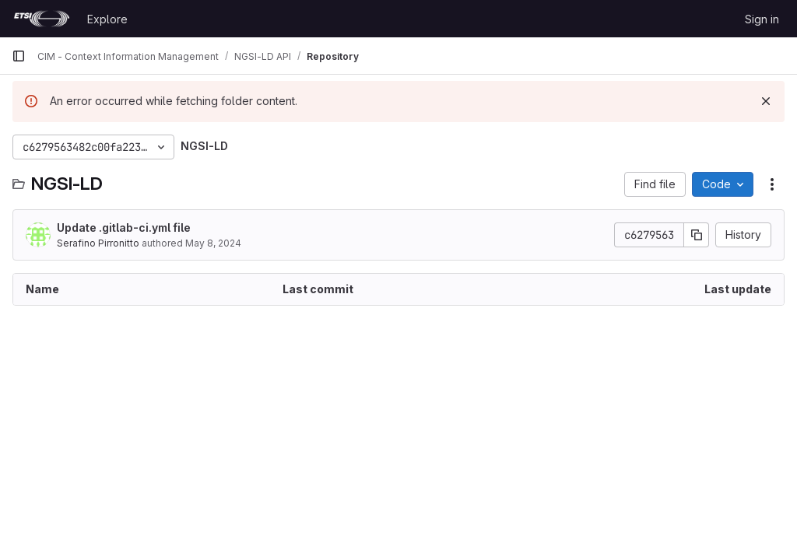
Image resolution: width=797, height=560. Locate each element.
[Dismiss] (766, 101)
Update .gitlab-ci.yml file (124, 227)
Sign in (762, 19)
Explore (107, 19)
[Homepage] (42, 18)
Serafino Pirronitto (98, 243)
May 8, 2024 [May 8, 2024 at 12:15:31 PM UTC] (213, 243)
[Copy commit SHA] (696, 234)
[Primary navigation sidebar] (18, 56)
